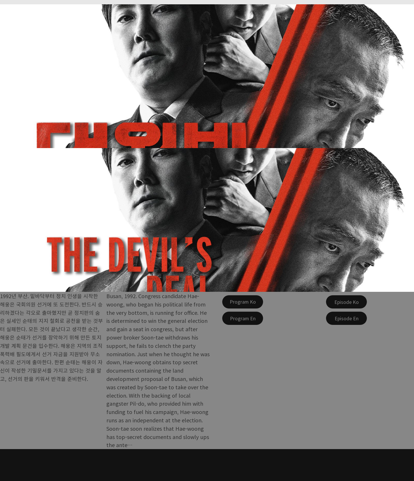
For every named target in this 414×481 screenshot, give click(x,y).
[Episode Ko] (346, 301)
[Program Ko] (242, 301)
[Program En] (242, 318)
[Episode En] (346, 318)
